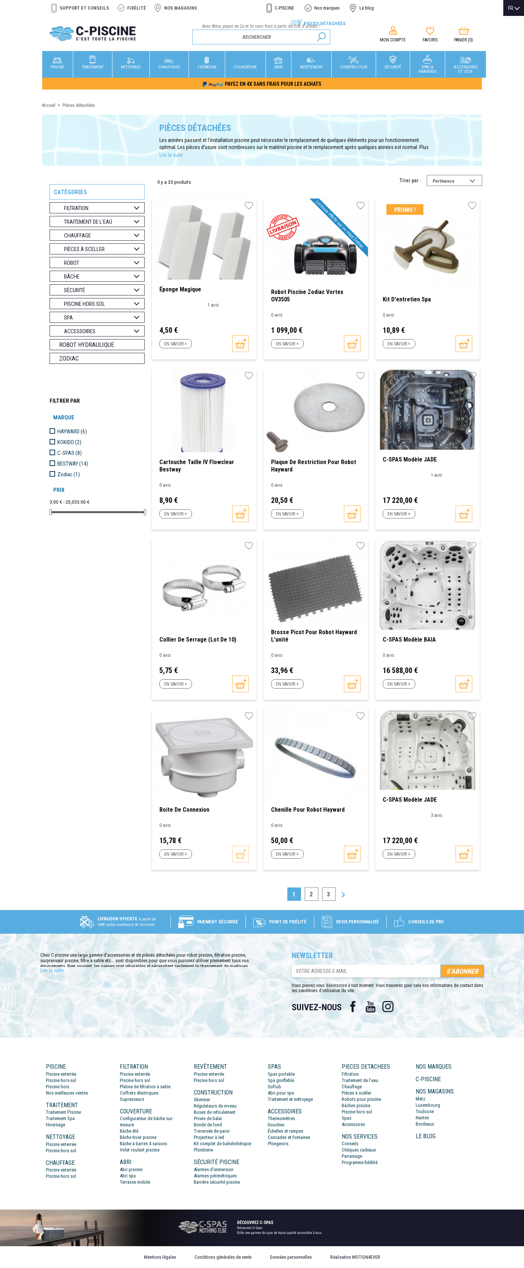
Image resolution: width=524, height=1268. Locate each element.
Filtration (350, 1074)
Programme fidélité (360, 1162)
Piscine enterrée (61, 1074)
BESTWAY (72, 463)
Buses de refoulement (215, 1112)
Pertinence (457, 182)
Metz (420, 1099)
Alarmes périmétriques (215, 1176)
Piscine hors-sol (61, 1080)
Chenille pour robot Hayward (308, 809)
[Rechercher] (261, 37)
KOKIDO (69, 442)
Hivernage (55, 1124)
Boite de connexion (184, 809)
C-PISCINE (284, 8)
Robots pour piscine (361, 1099)
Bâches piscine (356, 1105)
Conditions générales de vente (223, 1257)
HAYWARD (72, 431)
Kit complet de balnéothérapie (222, 1143)
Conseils (350, 1143)
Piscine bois (57, 1086)
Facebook (352, 1006)
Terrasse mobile (135, 1182)
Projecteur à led (209, 1137)
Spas (346, 1118)
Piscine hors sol (61, 1150)
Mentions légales (160, 1257)
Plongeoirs (278, 1143)
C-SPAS (69, 453)
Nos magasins (180, 8)
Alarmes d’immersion (213, 1169)
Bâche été (129, 1131)
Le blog (366, 8)
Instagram (388, 1006)
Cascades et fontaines (289, 1137)
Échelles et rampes (285, 1131)
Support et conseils (84, 8)
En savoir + (175, 343)
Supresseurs (132, 1099)
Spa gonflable (281, 1080)
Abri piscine (131, 1169)
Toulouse (425, 1111)
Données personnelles (291, 1257)
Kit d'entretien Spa (407, 299)
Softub (274, 1086)
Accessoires (353, 1124)
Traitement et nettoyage (290, 1099)
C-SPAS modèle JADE (410, 459)
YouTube (370, 1006)
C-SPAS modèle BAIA (409, 639)
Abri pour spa (281, 1093)
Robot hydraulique (86, 344)
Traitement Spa (60, 1118)
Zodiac (69, 358)
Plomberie (203, 1150)
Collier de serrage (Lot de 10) (197, 639)
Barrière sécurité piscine (217, 1182)
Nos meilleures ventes (67, 1093)
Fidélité (136, 8)
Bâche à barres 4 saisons (143, 1143)
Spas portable (281, 1074)
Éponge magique (180, 289)
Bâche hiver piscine (138, 1137)
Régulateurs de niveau (215, 1106)
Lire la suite (171, 155)
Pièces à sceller (356, 1093)
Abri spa (128, 1176)
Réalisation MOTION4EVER (355, 1257)
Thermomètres (281, 1118)
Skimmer (202, 1099)
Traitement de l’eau (360, 1080)
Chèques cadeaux (359, 1150)
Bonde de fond (208, 1124)
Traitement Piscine (63, 1112)
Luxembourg (428, 1105)
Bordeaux (425, 1124)
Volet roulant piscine (139, 1150)
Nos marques (326, 8)
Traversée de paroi (212, 1131)
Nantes (422, 1117)
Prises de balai (208, 1118)
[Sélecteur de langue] (514, 8)
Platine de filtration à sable (145, 1086)
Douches (276, 1124)
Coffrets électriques (139, 1093)
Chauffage (352, 1086)
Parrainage (352, 1156)
